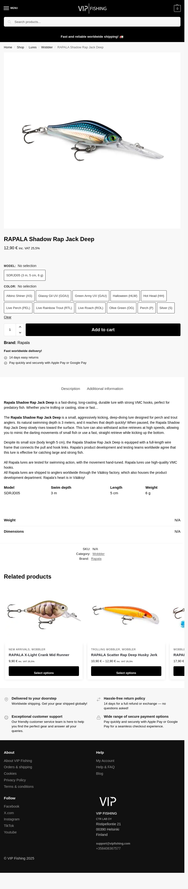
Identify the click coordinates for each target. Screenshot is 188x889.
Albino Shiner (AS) (19, 296)
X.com (9, 813)
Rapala (23, 343)
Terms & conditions (19, 787)
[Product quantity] (10, 329)
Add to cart (103, 329)
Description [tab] (70, 389)
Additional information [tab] (105, 389)
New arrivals (19, 649)
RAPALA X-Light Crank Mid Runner (39, 655)
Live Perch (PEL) (18, 308)
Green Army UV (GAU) (91, 296)
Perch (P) (146, 308)
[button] (177, 8)
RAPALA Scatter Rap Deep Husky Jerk (124, 655)
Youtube (10, 832)
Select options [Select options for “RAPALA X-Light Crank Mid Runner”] (44, 671)
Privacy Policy (15, 780)
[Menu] (11, 8)
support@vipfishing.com (113, 843)
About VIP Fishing (18, 761)
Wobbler (47, 47)
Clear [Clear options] (7, 317)
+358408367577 (108, 848)
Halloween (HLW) (125, 296)
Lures (33, 47)
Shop (20, 47)
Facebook (11, 806)
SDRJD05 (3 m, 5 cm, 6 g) (24, 275)
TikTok (9, 826)
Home (8, 47)
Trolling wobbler (105, 649)
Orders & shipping (18, 767)
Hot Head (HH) (153, 296)
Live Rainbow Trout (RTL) (54, 308)
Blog (99, 773)
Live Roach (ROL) (90, 308)
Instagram (12, 819)
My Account (105, 761)
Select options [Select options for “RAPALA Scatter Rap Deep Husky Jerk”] (126, 671)
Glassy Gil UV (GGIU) (53, 296)
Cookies (10, 773)
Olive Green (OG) (121, 308)
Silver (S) (165, 308)
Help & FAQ (105, 767)
